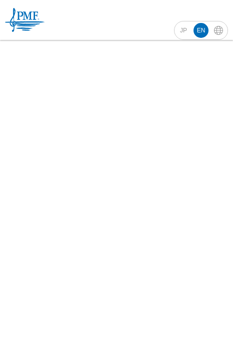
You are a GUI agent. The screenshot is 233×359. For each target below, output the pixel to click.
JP (183, 30)
